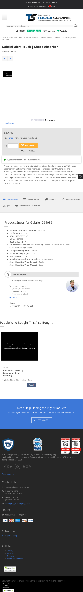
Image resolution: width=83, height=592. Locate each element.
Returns (10, 553)
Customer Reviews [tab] (71, 199)
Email (14, 297)
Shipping (10, 556)
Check (11, 138)
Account (41, 6)
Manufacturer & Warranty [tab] (27, 206)
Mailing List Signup (9, 535)
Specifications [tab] (10, 199)
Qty (5, 145)
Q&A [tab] (6, 206)
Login (31, 6)
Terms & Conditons (15, 558)
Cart (51, 6)
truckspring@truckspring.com (17, 503)
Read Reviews (9, 123)
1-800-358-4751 (51, 2)
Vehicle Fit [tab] (51, 199)
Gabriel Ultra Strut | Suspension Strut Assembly (13, 373)
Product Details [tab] (31, 199)
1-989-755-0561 (34, 2)
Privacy (10, 550)
